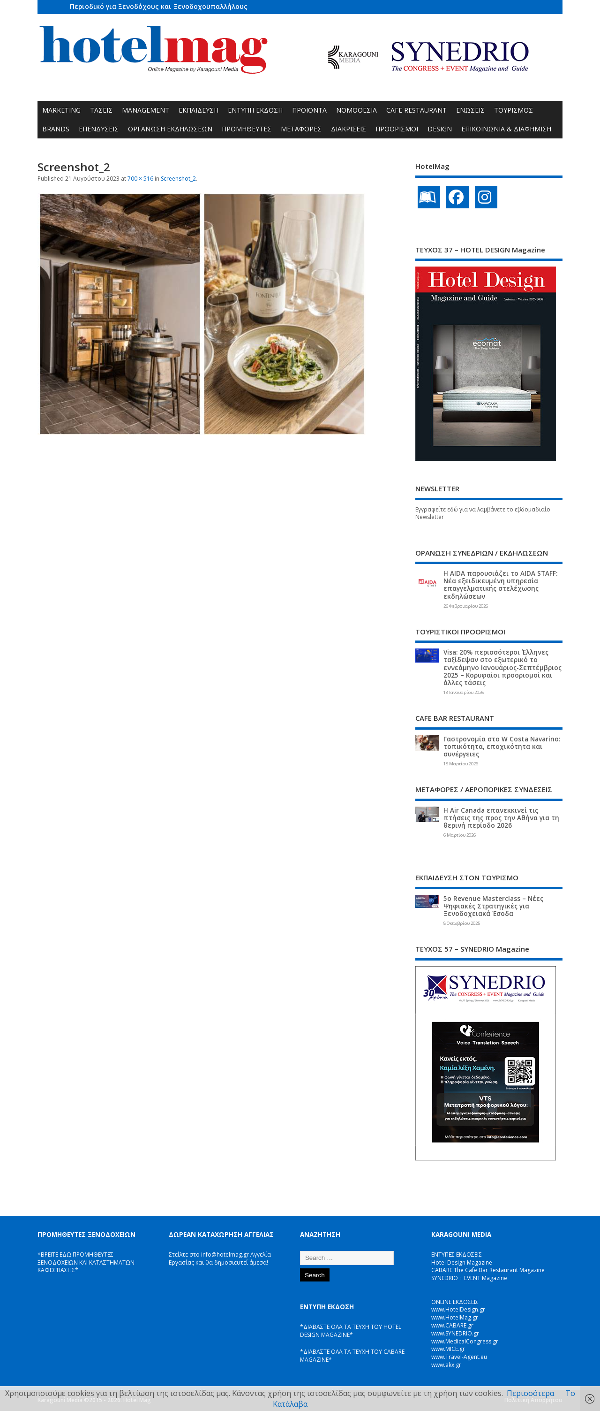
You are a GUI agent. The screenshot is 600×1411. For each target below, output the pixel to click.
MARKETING (61, 110)
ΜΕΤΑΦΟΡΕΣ (301, 128)
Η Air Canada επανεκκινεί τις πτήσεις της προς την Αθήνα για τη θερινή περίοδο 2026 (501, 818)
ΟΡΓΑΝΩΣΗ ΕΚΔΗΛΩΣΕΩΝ (170, 128)
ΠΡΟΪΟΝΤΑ (309, 110)
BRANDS (55, 128)
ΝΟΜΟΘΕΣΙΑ (356, 110)
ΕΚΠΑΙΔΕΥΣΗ (198, 110)
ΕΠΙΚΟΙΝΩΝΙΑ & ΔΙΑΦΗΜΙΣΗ (506, 128)
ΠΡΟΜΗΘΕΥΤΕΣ (246, 128)
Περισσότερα (530, 1393)
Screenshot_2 (178, 179)
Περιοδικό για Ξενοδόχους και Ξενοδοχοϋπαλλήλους (159, 6)
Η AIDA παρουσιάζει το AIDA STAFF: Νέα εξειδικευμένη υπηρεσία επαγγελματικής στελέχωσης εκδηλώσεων (500, 585)
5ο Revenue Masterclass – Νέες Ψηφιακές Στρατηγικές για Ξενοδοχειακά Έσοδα (493, 906)
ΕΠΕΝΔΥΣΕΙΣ (99, 128)
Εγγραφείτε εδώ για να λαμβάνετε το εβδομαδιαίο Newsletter (482, 513)
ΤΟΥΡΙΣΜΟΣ (513, 110)
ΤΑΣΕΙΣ (101, 110)
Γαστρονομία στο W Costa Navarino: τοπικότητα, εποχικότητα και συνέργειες (501, 746)
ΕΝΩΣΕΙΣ (470, 110)
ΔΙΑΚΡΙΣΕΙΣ (348, 128)
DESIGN (440, 128)
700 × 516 (140, 179)
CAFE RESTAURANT (416, 110)
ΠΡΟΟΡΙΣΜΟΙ (396, 128)
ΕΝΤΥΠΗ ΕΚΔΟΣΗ (255, 110)
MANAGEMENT (145, 110)
